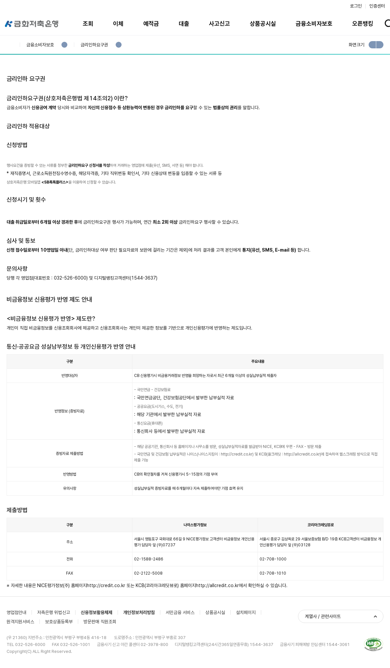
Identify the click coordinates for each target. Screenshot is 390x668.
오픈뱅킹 (362, 23)
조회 (88, 23)
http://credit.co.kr (236, 454)
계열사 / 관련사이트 (323, 616)
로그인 (356, 6)
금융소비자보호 (314, 23)
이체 (118, 23)
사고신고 (219, 23)
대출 (184, 23)
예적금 (151, 23)
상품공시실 (263, 23)
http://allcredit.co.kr (302, 454)
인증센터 (377, 6)
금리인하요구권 (94, 45)
